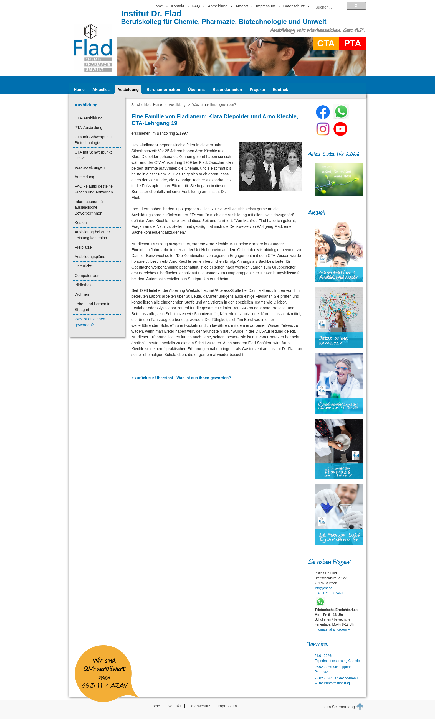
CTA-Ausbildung (89, 118)
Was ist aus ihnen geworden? (90, 322)
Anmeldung (217, 6)
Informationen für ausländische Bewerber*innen (89, 207)
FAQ (196, 6)
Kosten (81, 222)
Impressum (265, 6)
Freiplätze (83, 247)
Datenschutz (294, 6)
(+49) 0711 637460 (329, 593)
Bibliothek (83, 285)
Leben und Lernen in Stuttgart (92, 307)
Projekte (257, 89)
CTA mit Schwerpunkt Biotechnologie (93, 140)
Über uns (196, 89)
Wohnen (82, 294)
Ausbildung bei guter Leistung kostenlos (92, 235)
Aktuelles (101, 89)
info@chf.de (323, 588)
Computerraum (87, 275)
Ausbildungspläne (90, 256)
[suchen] (326, 7)
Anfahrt (242, 6)
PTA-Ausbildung (88, 127)
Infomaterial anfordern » (332, 629)
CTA (326, 43)
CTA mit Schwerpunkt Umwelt (93, 155)
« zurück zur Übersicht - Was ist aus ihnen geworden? (181, 378)
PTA (352, 43)
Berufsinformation (163, 89)
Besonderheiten (227, 89)
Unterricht (83, 266)
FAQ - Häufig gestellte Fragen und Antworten (94, 189)
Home (158, 6)
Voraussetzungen (90, 167)
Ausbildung (128, 89)
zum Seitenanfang (343, 706)
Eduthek (280, 89)
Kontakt (177, 6)
